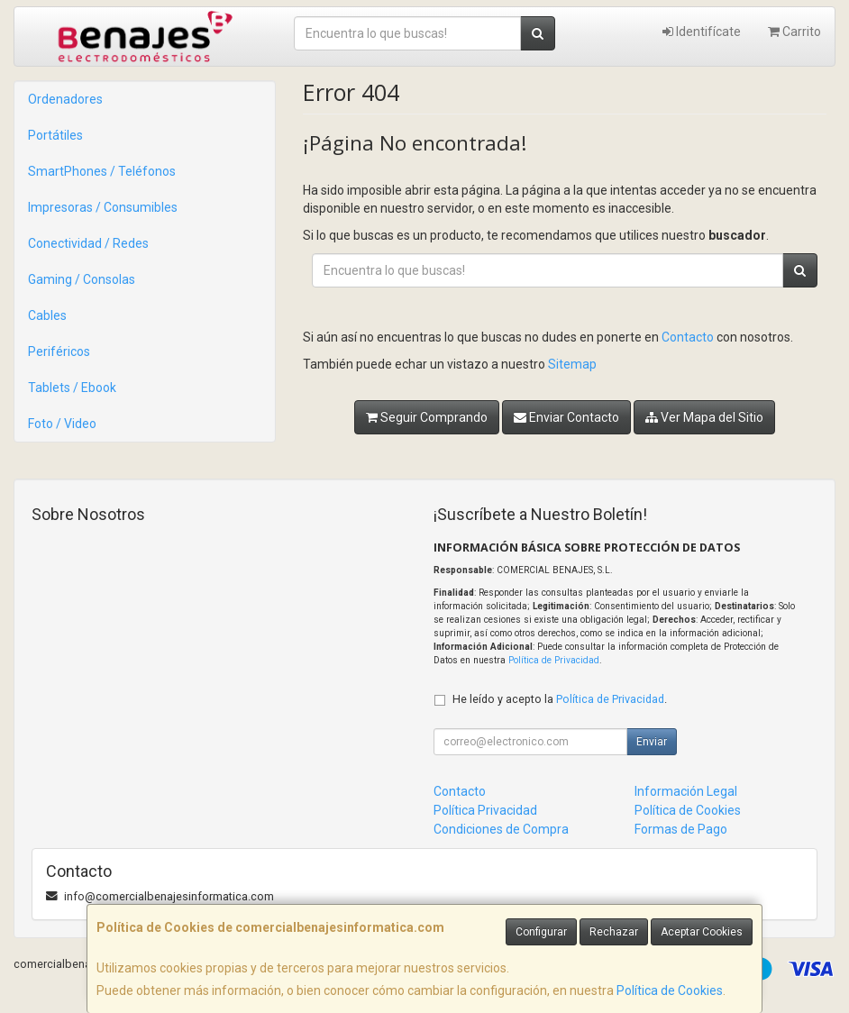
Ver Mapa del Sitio (704, 417)
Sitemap (572, 364)
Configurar (541, 932)
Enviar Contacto (566, 417)
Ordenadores (65, 99)
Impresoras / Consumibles (103, 207)
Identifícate (701, 31)
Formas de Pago (680, 829)
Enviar (651, 741)
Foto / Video (62, 423)
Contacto (688, 337)
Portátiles (55, 135)
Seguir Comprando (427, 417)
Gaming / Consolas (81, 279)
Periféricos (59, 351)
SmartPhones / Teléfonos (102, 171)
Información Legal (685, 791)
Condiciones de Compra (501, 829)
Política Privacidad (485, 810)
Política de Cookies (669, 990)
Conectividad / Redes (88, 243)
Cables (47, 315)
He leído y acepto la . (559, 699)
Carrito (794, 31)
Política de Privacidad (553, 660)
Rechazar (613, 932)
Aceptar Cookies (702, 932)
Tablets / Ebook (72, 387)
